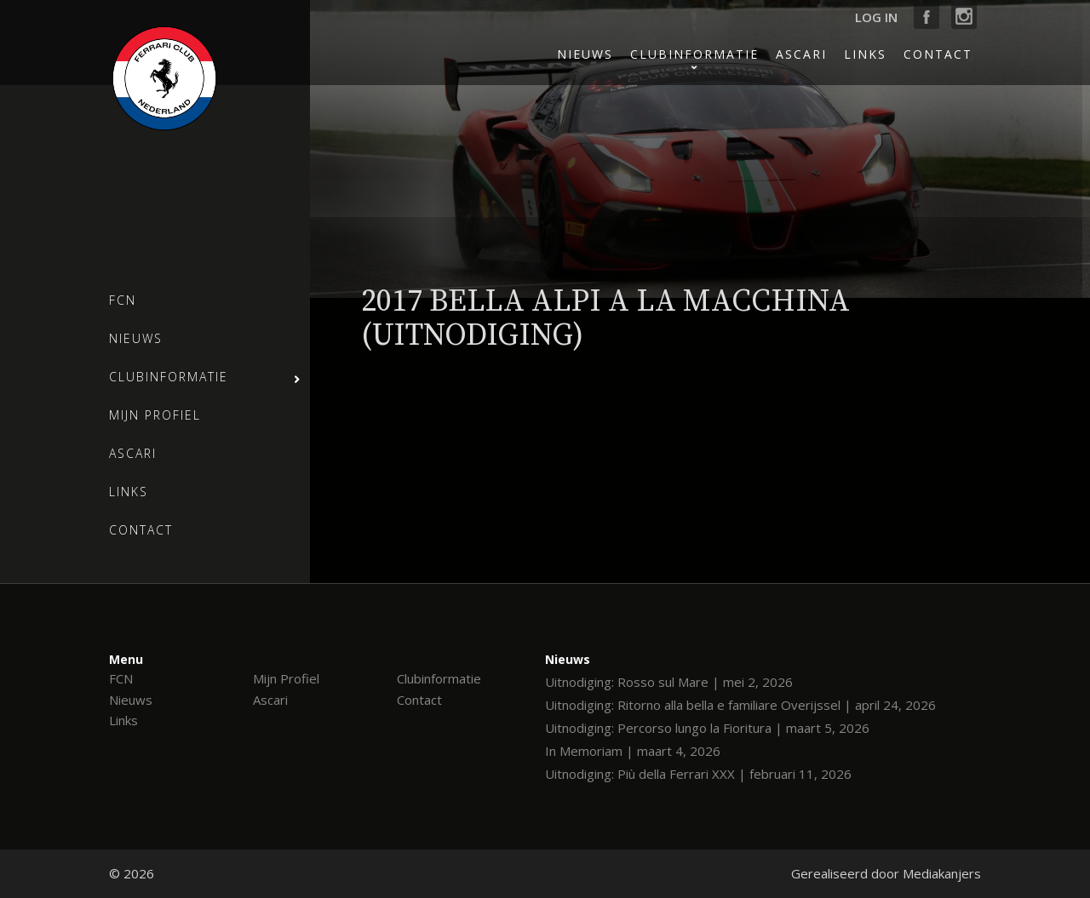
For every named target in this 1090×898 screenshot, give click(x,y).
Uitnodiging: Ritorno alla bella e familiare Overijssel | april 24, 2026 (740, 704)
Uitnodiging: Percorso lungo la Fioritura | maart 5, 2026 (707, 727)
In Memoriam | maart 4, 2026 (632, 750)
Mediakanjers (942, 873)
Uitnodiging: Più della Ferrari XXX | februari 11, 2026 (698, 773)
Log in (876, 17)
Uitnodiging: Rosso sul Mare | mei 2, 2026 (669, 681)
